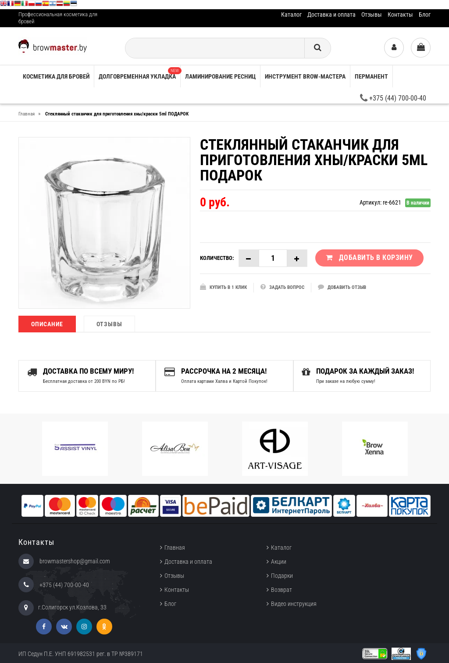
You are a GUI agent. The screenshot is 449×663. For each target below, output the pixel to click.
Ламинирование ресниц (220, 76)
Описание (47, 324)
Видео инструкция (294, 602)
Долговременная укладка (139, 73)
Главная (174, 546)
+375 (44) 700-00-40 (393, 98)
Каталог (291, 14)
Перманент (371, 76)
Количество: (217, 258)
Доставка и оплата (331, 14)
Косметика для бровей (56, 76)
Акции (278, 560)
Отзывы (371, 14)
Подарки (282, 574)
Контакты (400, 14)
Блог (425, 14)
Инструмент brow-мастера (305, 76)
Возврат (281, 588)
